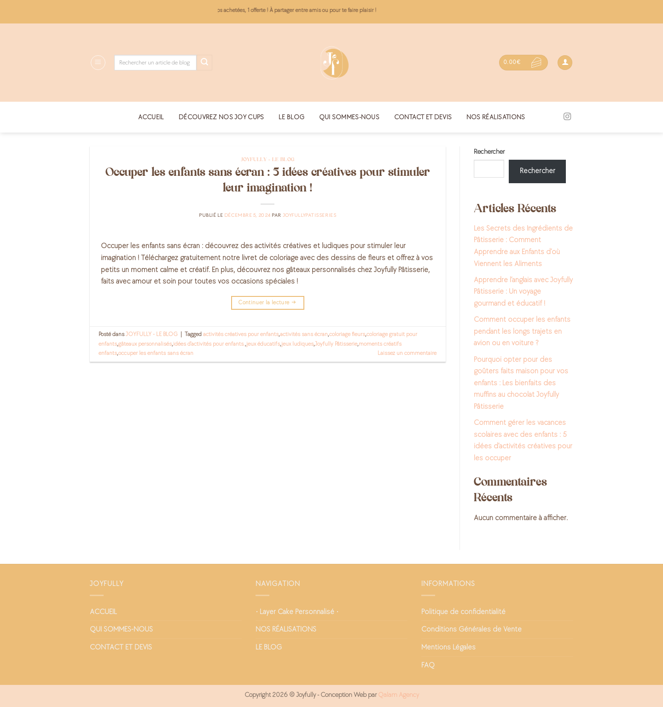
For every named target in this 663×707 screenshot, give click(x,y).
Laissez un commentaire (407, 353)
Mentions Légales (448, 647)
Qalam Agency (398, 695)
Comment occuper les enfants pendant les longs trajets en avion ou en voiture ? (522, 331)
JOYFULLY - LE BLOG (268, 159)
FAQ (428, 665)
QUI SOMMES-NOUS (349, 117)
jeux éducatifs (263, 344)
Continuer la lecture (267, 302)
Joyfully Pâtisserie (336, 344)
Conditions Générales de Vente (471, 629)
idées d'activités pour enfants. (209, 344)
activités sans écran (304, 334)
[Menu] (98, 62)
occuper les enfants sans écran (155, 353)
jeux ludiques (297, 344)
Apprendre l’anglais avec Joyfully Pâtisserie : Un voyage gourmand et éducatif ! (523, 292)
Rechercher (489, 152)
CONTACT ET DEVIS (423, 117)
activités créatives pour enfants (241, 334)
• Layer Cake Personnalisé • (297, 612)
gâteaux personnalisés (145, 344)
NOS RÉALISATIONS (495, 117)
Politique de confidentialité (463, 612)
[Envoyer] (204, 62)
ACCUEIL (151, 117)
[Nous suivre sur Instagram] (567, 117)
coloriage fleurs (347, 334)
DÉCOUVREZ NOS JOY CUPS (221, 117)
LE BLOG (291, 117)
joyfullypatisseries (310, 215)
